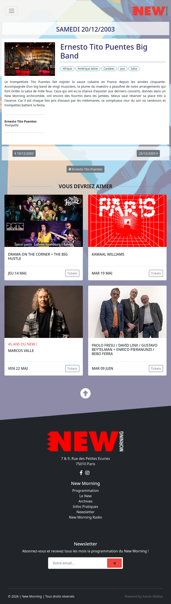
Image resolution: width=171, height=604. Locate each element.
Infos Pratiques (85, 506)
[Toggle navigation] (11, 10)
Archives (85, 501)
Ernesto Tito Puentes (85, 169)
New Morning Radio (85, 517)
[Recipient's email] (78, 563)
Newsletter (85, 511)
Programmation (85, 490)
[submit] (114, 563)
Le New (85, 495)
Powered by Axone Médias (144, 596)
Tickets (72, 273)
